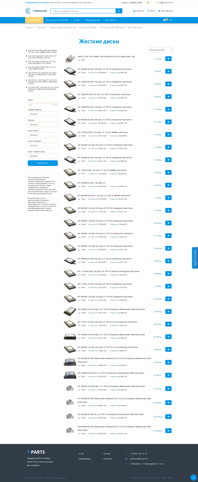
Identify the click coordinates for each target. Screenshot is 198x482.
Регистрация (165, 10)
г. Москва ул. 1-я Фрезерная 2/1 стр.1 (147, 463)
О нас (77, 20)
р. (168, 19)
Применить (43, 163)
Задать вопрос (195, 258)
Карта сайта (167, 477)
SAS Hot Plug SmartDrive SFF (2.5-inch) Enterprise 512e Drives (42, 62)
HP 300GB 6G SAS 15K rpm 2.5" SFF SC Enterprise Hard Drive (105, 157)
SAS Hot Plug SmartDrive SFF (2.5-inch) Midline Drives (42, 68)
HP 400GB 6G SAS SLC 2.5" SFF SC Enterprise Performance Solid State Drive (111, 414)
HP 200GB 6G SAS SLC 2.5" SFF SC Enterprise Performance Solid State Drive (111, 373)
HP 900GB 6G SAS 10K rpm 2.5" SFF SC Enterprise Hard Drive (105, 258)
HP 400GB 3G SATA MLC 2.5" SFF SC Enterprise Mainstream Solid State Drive (111, 386)
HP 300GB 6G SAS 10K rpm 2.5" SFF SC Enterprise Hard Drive (105, 69)
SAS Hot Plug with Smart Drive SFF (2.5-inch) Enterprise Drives (42, 57)
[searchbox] (43, 114)
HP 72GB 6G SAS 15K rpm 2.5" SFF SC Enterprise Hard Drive (104, 94)
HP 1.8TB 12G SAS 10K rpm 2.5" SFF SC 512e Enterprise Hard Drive (107, 322)
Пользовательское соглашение (145, 477)
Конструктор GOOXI (57, 20)
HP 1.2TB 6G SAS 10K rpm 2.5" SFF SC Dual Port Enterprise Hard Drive (108, 271)
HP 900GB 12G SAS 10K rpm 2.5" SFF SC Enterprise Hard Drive (105, 246)
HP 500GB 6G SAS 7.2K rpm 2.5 (91, 183)
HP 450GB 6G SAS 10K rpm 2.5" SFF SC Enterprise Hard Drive (105, 107)
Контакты (110, 20)
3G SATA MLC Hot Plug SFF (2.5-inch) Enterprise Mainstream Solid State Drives (43, 89)
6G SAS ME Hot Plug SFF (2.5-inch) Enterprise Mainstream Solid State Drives (42, 74)
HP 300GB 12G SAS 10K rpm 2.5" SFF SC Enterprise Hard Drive (105, 145)
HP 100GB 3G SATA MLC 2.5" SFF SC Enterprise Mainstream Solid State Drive (111, 334)
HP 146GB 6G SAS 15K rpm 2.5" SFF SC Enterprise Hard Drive (105, 81)
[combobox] (43, 113)
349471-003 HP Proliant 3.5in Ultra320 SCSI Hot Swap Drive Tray (106, 56)
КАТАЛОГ (34, 20)
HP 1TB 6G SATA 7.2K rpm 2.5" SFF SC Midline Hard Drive (103, 132)
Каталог (106, 453)
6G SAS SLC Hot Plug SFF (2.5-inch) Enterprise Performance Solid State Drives (42, 81)
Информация (92, 20)
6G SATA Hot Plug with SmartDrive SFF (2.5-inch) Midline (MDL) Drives (42, 51)
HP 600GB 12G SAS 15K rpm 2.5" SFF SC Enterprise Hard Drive (105, 296)
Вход (151, 10)
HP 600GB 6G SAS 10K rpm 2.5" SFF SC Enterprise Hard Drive (105, 119)
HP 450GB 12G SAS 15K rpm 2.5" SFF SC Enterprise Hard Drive (105, 233)
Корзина (138, 10)
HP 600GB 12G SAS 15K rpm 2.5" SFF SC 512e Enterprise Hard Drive (108, 347)
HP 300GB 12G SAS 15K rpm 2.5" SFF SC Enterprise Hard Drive (105, 220)
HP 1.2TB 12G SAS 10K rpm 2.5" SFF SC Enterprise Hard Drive (105, 284)
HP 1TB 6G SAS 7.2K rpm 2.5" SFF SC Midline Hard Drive (102, 170)
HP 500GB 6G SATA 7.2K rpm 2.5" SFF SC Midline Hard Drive (104, 195)
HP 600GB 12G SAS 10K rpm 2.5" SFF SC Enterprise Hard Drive (105, 208)
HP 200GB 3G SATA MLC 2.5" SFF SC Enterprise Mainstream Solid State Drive (111, 309)
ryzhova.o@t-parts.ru (139, 458)
